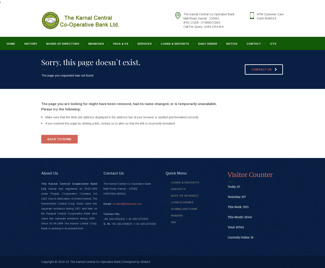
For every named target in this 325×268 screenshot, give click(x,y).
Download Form (184, 209)
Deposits (178, 189)
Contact (254, 43)
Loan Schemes (182, 202)
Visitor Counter (250, 175)
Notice (232, 43)
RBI (173, 222)
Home (11, 43)
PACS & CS (120, 43)
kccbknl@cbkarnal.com (127, 203)
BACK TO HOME (59, 139)
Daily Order (207, 43)
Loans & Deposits (175, 43)
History (30, 43)
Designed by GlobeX (136, 261)
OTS (273, 43)
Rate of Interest (185, 195)
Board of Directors (62, 43)
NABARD (177, 215)
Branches (96, 43)
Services (144, 43)
